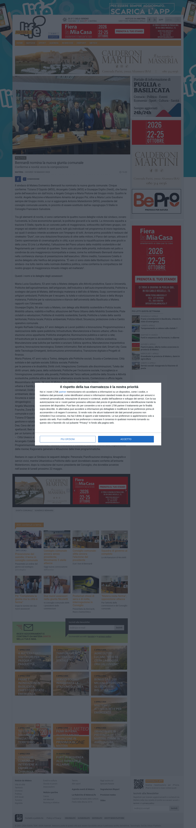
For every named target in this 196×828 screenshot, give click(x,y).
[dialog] (98, 414)
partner (62, 392)
